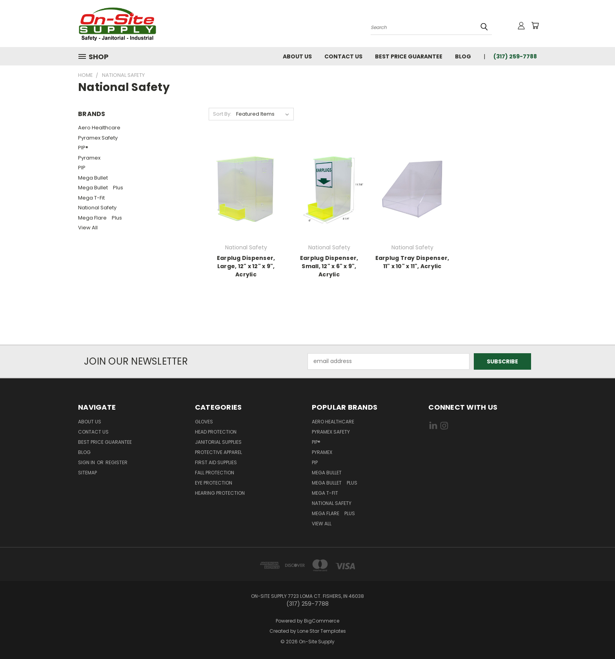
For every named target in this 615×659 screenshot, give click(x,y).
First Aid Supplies (216, 462)
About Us (297, 56)
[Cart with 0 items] (535, 25)
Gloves (204, 421)
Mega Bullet (95, 178)
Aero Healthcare (99, 127)
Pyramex (89, 158)
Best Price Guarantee (408, 56)
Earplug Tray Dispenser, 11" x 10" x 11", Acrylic (412, 262)
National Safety (97, 207)
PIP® (83, 147)
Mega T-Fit (93, 198)
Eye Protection (213, 482)
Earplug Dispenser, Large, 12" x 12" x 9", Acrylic (246, 266)
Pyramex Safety (98, 138)
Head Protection (216, 431)
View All (88, 227)
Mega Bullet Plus (100, 187)
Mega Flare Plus (100, 217)
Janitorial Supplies (218, 442)
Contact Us (343, 56)
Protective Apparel (218, 452)
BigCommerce (321, 620)
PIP (82, 167)
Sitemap (87, 472)
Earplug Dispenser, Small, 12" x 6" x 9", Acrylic (329, 266)
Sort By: (222, 114)
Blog (463, 56)
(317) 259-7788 (515, 56)
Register (116, 462)
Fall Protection (214, 472)
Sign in (87, 462)
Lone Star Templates (321, 631)
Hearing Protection (220, 493)
